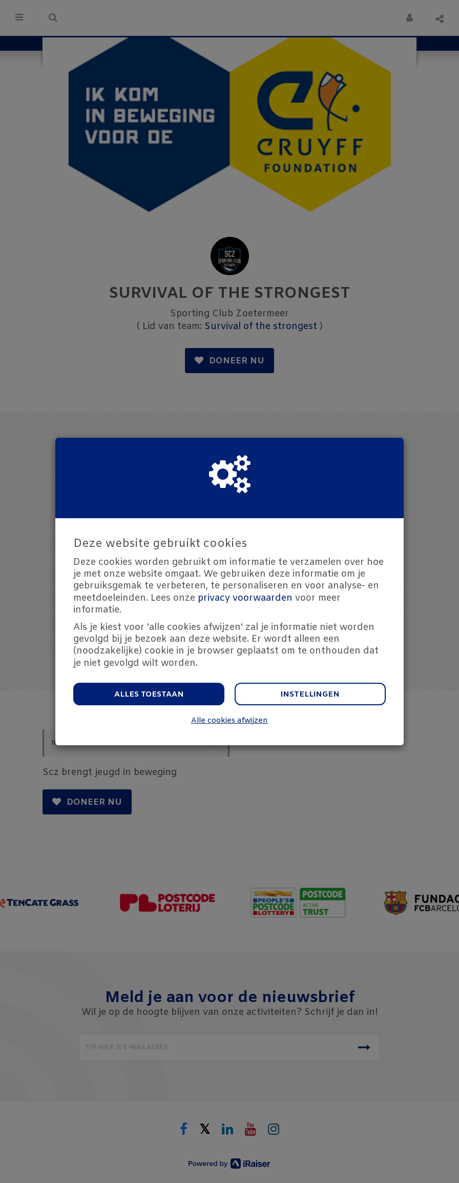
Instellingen (310, 694)
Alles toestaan (149, 694)
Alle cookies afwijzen (229, 721)
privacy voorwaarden (245, 598)
